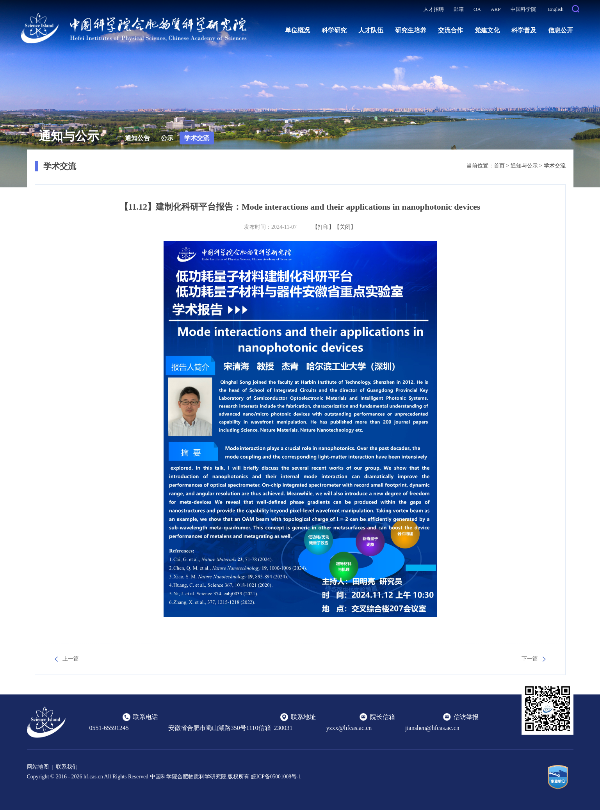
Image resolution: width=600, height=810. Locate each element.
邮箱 (459, 9)
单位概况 (297, 30)
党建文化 (487, 30)
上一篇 (70, 659)
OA (477, 9)
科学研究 (334, 30)
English (556, 9)
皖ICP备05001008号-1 (276, 777)
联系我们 (67, 767)
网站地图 (38, 767)
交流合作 (450, 30)
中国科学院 (523, 9)
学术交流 (196, 138)
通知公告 (137, 138)
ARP (495, 9)
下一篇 (530, 659)
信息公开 (560, 30)
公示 (167, 138)
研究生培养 (410, 30)
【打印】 (323, 227)
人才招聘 (434, 9)
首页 (499, 166)
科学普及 (523, 30)
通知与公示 (524, 166)
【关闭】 (345, 227)
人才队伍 (370, 30)
